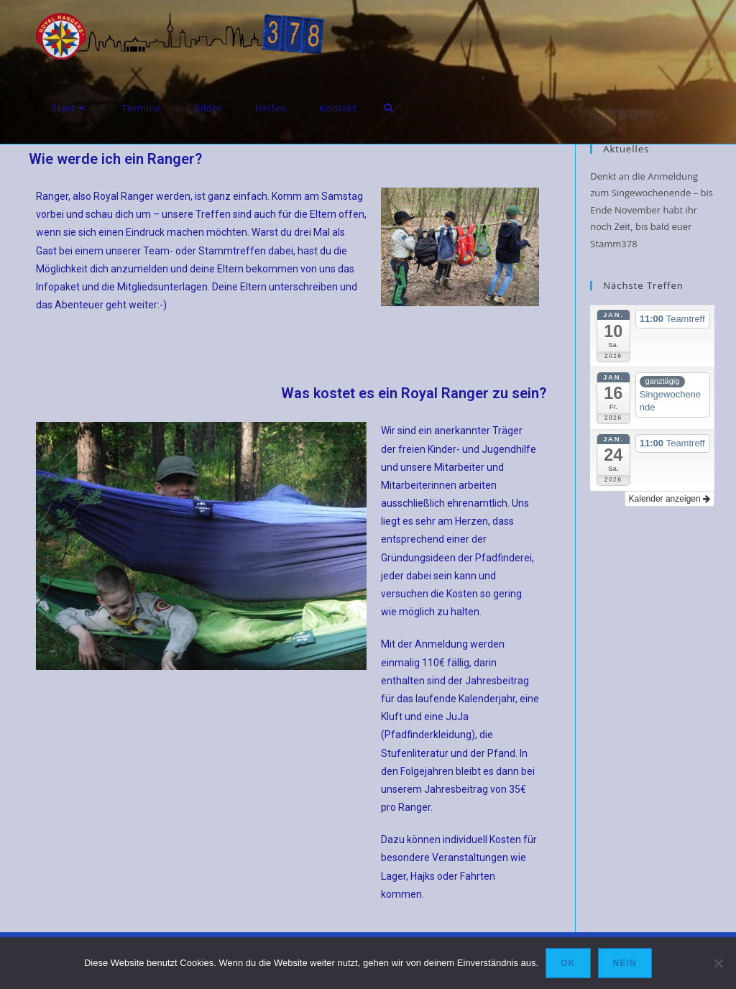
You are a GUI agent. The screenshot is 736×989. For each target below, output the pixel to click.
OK (568, 963)
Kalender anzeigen (669, 499)
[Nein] (718, 963)
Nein (625, 963)
